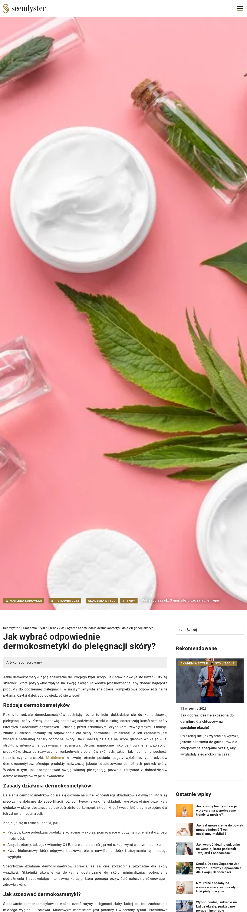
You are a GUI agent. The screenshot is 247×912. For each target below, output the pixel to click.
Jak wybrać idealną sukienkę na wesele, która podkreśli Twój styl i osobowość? (218, 849)
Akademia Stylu (102, 600)
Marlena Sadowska (26, 600)
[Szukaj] (181, 630)
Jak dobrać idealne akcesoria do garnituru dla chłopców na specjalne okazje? (207, 721)
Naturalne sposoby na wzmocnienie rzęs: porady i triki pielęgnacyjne (217, 887)
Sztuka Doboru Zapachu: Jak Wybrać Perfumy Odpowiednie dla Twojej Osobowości (218, 868)
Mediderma (55, 758)
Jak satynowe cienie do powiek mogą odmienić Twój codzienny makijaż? (219, 830)
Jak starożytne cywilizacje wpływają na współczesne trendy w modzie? (216, 810)
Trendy (128, 600)
